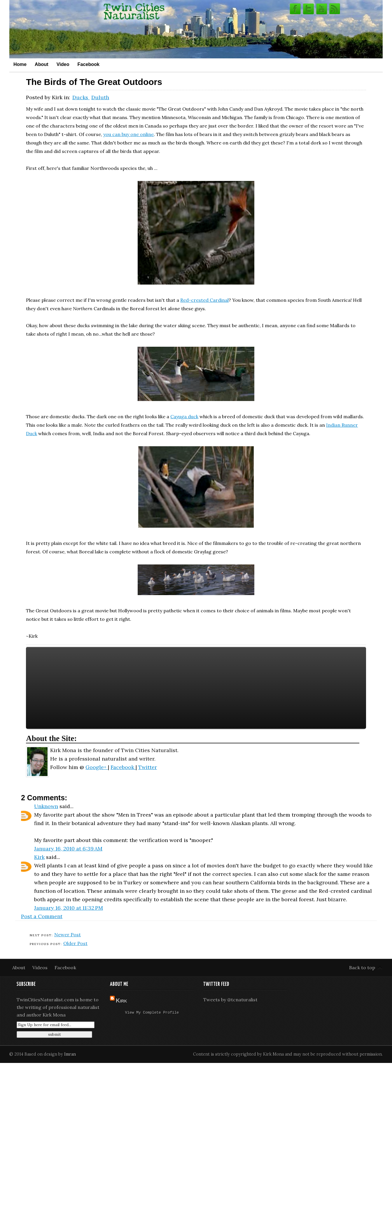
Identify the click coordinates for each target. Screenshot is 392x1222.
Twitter (147, 767)
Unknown (46, 806)
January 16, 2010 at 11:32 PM (68, 907)
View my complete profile (152, 1013)
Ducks (81, 97)
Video (63, 64)
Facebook (89, 64)
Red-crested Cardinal (204, 300)
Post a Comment (41, 916)
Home (20, 64)
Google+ (96, 767)
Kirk (39, 857)
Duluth (100, 97)
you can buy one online (128, 134)
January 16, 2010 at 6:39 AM (68, 848)
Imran (70, 1054)
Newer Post (67, 934)
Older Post (75, 943)
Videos (40, 967)
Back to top (362, 967)
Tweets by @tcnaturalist (230, 1000)
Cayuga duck (184, 416)
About (41, 64)
